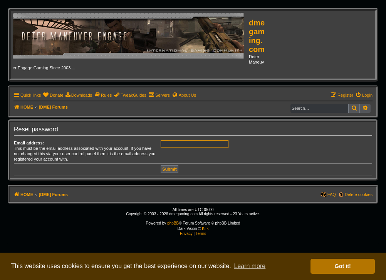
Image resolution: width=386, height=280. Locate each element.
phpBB (173, 223)
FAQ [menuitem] (331, 194)
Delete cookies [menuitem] (359, 194)
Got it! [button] (343, 266)
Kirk (205, 228)
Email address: (29, 143)
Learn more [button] (249, 266)
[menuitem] (53, 95)
